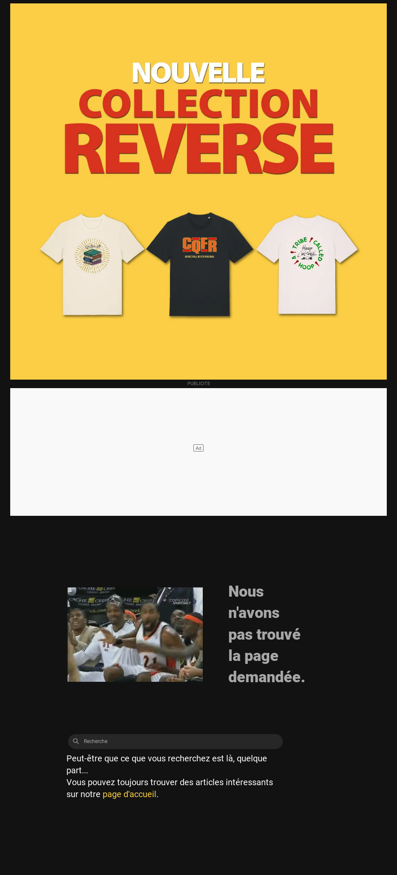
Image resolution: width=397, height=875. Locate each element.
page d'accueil (129, 794)
